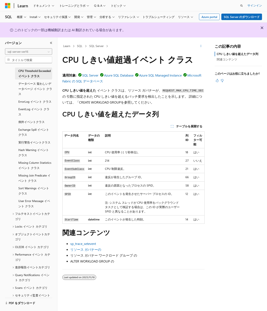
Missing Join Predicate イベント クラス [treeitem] (34, 178)
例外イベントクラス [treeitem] (31, 122)
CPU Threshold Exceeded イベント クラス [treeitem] (34, 73)
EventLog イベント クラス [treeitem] (33, 111)
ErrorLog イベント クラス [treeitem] (35, 102)
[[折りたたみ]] (51, 43)
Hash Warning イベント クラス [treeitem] (33, 152)
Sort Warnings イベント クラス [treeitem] (33, 190)
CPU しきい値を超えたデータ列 (237, 54)
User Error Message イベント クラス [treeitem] (34, 203)
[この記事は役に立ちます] (217, 80)
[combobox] (28, 51)
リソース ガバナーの (85, 249)
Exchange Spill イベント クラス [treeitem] (33, 132)
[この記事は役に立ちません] (222, 80)
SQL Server (96, 46)
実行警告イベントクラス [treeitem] (34, 142)
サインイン (254, 5)
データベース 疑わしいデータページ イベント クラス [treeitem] (35, 89)
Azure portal (209, 17)
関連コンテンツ (227, 59)
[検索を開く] (241, 5)
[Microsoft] (7, 5)
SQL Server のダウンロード (242, 17)
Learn (66, 46)
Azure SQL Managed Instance (160, 75)
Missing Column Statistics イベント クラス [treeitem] (34, 165)
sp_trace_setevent (83, 243)
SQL (79, 46)
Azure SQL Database (119, 75)
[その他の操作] (201, 46)
